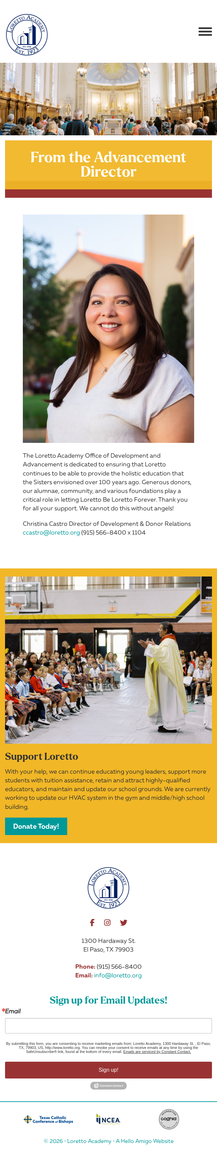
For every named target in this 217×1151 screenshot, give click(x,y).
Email (12, 1011)
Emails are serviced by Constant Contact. (157, 1052)
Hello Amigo (136, 1141)
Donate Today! (36, 826)
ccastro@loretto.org (51, 532)
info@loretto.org (118, 975)
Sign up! (109, 1070)
